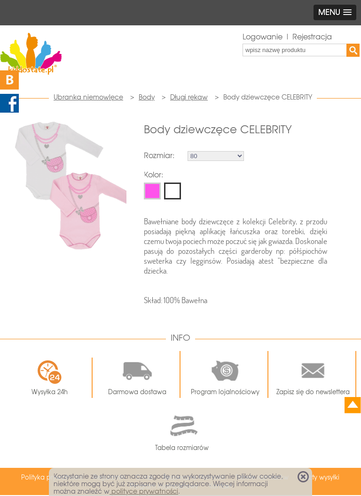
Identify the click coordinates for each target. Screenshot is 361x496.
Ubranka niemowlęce (88, 97)
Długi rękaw (189, 97)
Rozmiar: (159, 155)
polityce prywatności (144, 491)
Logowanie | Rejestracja (287, 36)
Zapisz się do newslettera (313, 374)
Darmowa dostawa (137, 374)
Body (147, 97)
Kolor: (153, 174)
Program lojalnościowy (225, 374)
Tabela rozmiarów (182, 431)
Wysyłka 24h (49, 378)
